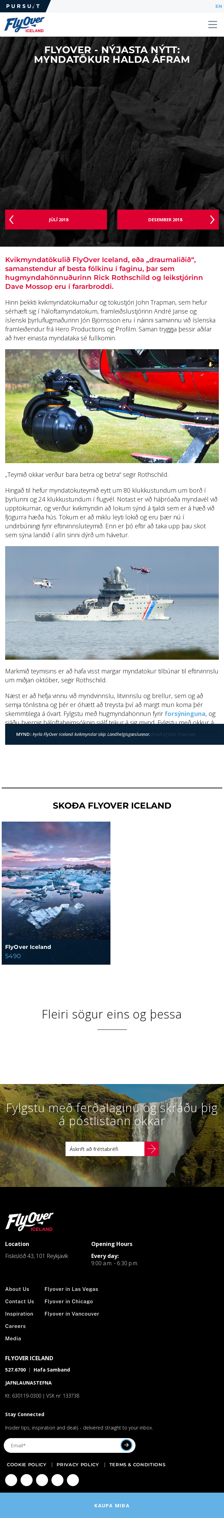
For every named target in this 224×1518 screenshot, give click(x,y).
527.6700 (15, 1369)
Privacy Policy (78, 1464)
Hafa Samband (52, 1369)
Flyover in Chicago (69, 1301)
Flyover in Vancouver (72, 1314)
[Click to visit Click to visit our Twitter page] (42, 1480)
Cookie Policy (26, 1464)
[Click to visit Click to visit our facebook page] (11, 1480)
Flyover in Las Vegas (71, 1289)
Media (13, 1338)
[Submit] (126, 1445)
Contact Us (19, 1301)
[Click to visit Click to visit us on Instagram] (27, 1480)
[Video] (112, 143)
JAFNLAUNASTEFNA (28, 1382)
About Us (17, 1289)
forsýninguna (185, 713)
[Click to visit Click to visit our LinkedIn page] (73, 1480)
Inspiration (19, 1314)
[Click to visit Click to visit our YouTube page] (57, 1480)
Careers (15, 1326)
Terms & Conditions (137, 1464)
